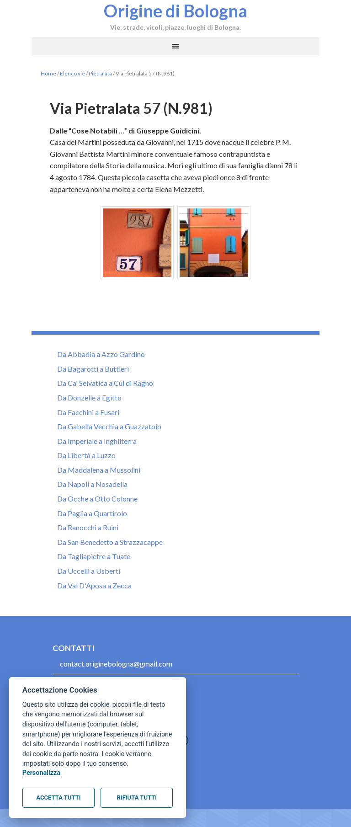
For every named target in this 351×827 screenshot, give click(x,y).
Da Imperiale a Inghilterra (97, 441)
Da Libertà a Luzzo (86, 455)
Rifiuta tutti (137, 797)
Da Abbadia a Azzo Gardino (101, 354)
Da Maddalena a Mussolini (98, 469)
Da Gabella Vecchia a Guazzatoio (109, 426)
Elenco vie (72, 73)
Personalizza (41, 773)
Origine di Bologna (175, 10)
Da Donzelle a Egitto (89, 397)
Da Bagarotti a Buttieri (93, 368)
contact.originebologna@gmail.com (116, 663)
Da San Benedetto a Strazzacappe (110, 542)
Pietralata (100, 73)
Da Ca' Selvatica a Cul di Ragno (105, 383)
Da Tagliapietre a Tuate (93, 556)
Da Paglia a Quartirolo (92, 513)
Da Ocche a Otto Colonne (97, 498)
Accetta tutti (58, 797)
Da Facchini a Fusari (88, 412)
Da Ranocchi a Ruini (87, 527)
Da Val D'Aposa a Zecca (94, 585)
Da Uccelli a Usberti (88, 570)
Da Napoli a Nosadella (92, 484)
